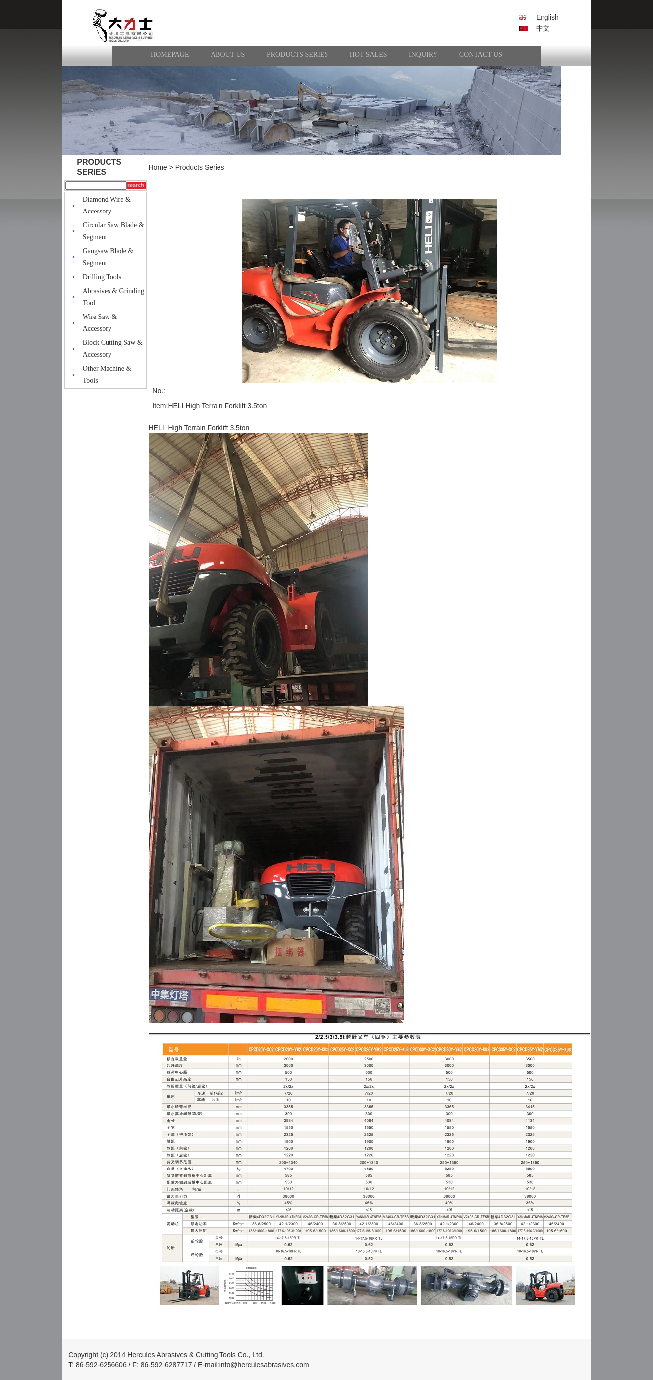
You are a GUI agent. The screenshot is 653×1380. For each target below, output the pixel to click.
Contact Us (480, 54)
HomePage (170, 54)
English (547, 17)
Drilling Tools (102, 277)
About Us (228, 54)
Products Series (297, 54)
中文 (543, 28)
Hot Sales (368, 54)
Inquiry (423, 54)
